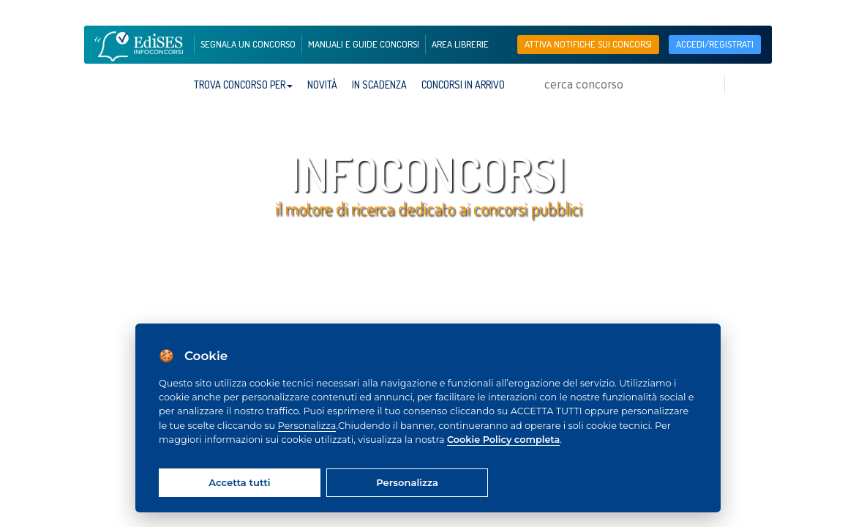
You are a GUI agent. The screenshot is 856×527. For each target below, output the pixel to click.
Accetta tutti (239, 482)
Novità (322, 84)
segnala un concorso (248, 44)
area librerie (460, 44)
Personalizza (307, 425)
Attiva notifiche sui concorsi (588, 44)
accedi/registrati (715, 44)
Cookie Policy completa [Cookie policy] (503, 439)
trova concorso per (243, 84)
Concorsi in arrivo (463, 84)
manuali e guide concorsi (363, 44)
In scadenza (379, 84)
